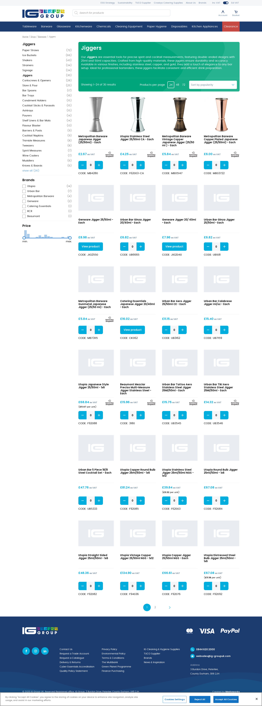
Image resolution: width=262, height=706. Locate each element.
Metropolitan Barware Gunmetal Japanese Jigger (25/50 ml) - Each (94, 304)
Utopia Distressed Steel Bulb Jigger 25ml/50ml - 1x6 (220, 558)
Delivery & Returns (70, 662)
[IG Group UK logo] (43, 14)
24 (170, 84)
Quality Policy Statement (74, 671)
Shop (33, 37)
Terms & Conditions (113, 658)
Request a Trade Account (74, 654)
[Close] (256, 698)
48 (177, 84)
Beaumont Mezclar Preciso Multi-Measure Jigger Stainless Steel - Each (135, 389)
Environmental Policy (113, 654)
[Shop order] (213, 85)
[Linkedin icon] (45, 651)
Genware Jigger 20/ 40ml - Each (179, 221)
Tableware (29, 26)
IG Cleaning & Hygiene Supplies (162, 649)
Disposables (179, 26)
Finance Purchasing (113, 671)
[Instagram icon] (35, 651)
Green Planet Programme (116, 667)
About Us (191, 3)
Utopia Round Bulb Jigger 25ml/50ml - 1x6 (221, 471)
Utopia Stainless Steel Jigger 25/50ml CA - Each (137, 138)
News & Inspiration (154, 662)
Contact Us (66, 649)
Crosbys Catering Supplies (168, 3)
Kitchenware (83, 26)
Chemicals (104, 26)
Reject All (199, 699)
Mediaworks (232, 691)
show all (30, 170)
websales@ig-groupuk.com (213, 656)
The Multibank (110, 662)
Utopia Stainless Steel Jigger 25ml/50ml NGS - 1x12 (178, 472)
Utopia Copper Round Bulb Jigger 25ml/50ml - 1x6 (137, 471)
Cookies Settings (175, 699)
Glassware (64, 26)
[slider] (24, 238)
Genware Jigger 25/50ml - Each (95, 221)
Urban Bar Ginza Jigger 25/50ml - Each (219, 221)
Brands (202, 3)
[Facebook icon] (26, 651)
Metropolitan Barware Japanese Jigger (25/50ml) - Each (92, 139)
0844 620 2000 (205, 649)
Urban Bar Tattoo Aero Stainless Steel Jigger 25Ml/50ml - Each (177, 387)
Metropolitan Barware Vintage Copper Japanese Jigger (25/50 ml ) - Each (178, 141)
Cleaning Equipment (129, 26)
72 (183, 84)
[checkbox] (47, 186)
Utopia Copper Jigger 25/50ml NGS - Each (176, 556)
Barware (46, 26)
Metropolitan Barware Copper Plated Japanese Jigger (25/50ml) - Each (221, 139)
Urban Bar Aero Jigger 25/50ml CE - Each (176, 302)
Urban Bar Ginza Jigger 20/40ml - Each (135, 221)
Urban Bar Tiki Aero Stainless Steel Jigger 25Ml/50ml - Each (218, 387)
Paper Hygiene (157, 26)
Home (25, 37)
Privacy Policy (109, 649)
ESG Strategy (108, 3)
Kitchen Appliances (205, 26)
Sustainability (125, 3)
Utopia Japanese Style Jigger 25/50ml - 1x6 (93, 386)
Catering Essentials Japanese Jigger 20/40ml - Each (137, 304)
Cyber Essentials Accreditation (77, 667)
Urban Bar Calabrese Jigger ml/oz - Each (218, 302)
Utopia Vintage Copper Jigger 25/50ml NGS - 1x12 (137, 556)
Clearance (231, 26)
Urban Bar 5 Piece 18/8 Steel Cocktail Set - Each (94, 471)
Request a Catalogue (72, 658)
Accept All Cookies (226, 699)
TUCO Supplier (143, 3)
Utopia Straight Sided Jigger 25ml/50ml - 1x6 (93, 556)
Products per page (152, 84)
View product (91, 246)
